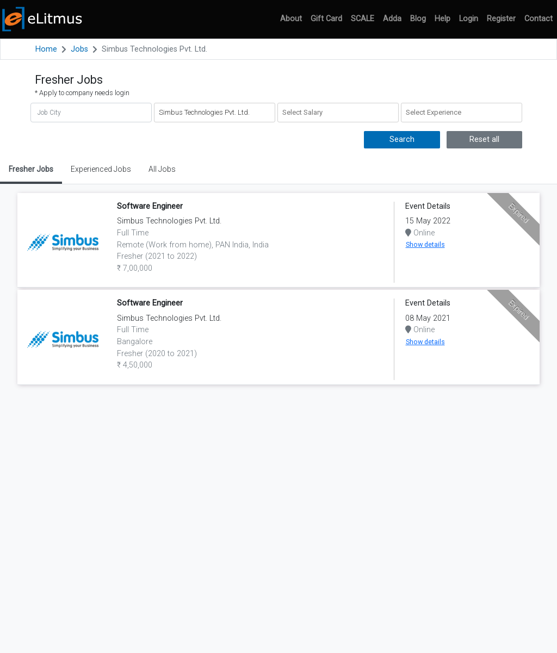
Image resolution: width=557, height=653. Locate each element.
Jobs (79, 49)
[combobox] (338, 112)
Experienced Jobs (101, 169)
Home (46, 49)
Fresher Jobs (31, 169)
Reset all (484, 139)
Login (468, 18)
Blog (418, 18)
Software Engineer (150, 206)
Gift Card (326, 18)
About (291, 18)
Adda (392, 18)
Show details (425, 244)
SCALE (362, 18)
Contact (538, 18)
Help (442, 18)
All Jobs (162, 169)
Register (501, 18)
